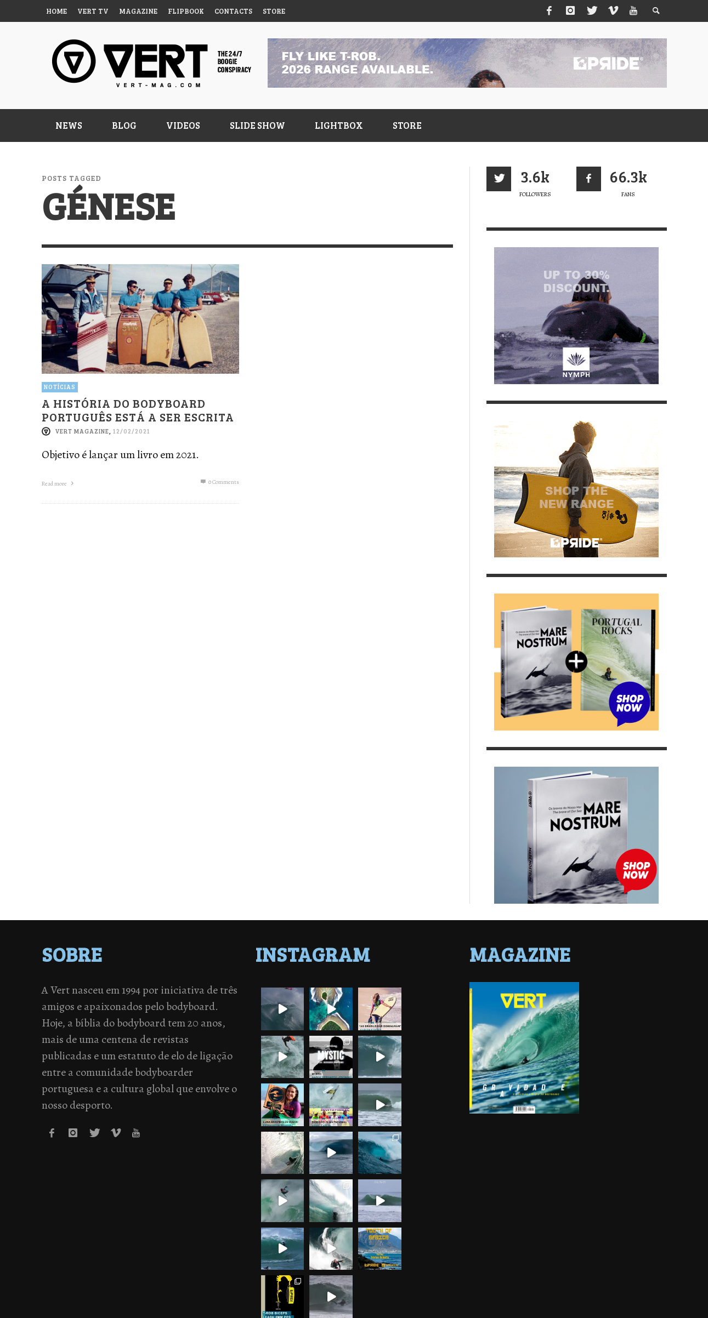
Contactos (247, 1290)
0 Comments (219, 482)
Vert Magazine (82, 431)
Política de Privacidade (86, 1290)
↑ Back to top (641, 1274)
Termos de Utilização (179, 1290)
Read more (59, 484)
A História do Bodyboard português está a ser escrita (138, 409)
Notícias (60, 387)
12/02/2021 (131, 431)
